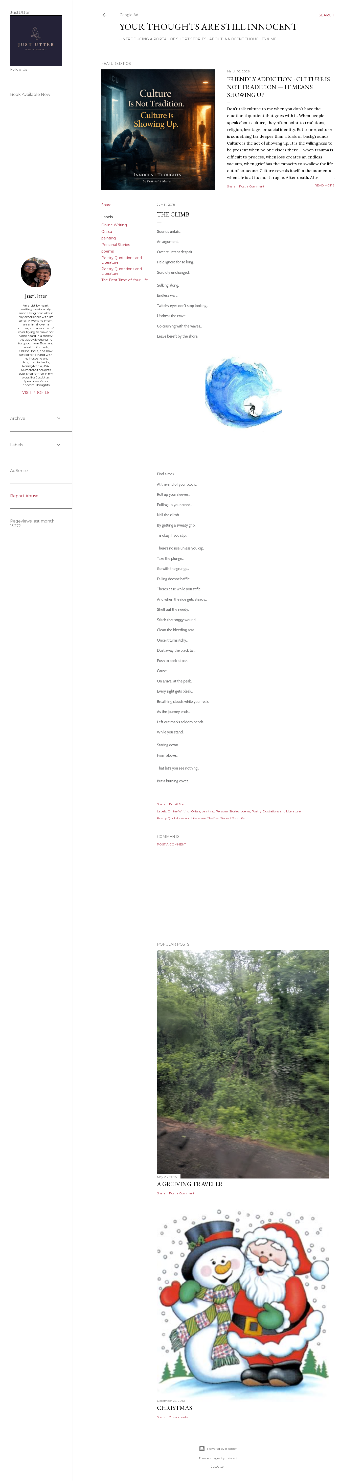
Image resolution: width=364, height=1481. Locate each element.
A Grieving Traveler (190, 1184)
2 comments (178, 1417)
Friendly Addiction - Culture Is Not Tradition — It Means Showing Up (278, 87)
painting (108, 238)
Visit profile (36, 392)
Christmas (174, 1408)
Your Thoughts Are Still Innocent (209, 27)
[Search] (326, 15)
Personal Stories (115, 244)
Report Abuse (24, 495)
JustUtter (36, 296)
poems (107, 251)
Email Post (177, 804)
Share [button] (231, 186)
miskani (231, 1458)
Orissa (106, 231)
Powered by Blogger (218, 1449)
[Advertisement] (243, 894)
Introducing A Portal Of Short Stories (162, 39)
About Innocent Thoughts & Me (241, 39)
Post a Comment (251, 186)
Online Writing (114, 225)
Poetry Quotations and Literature (276, 811)
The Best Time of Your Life (124, 280)
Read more (324, 185)
